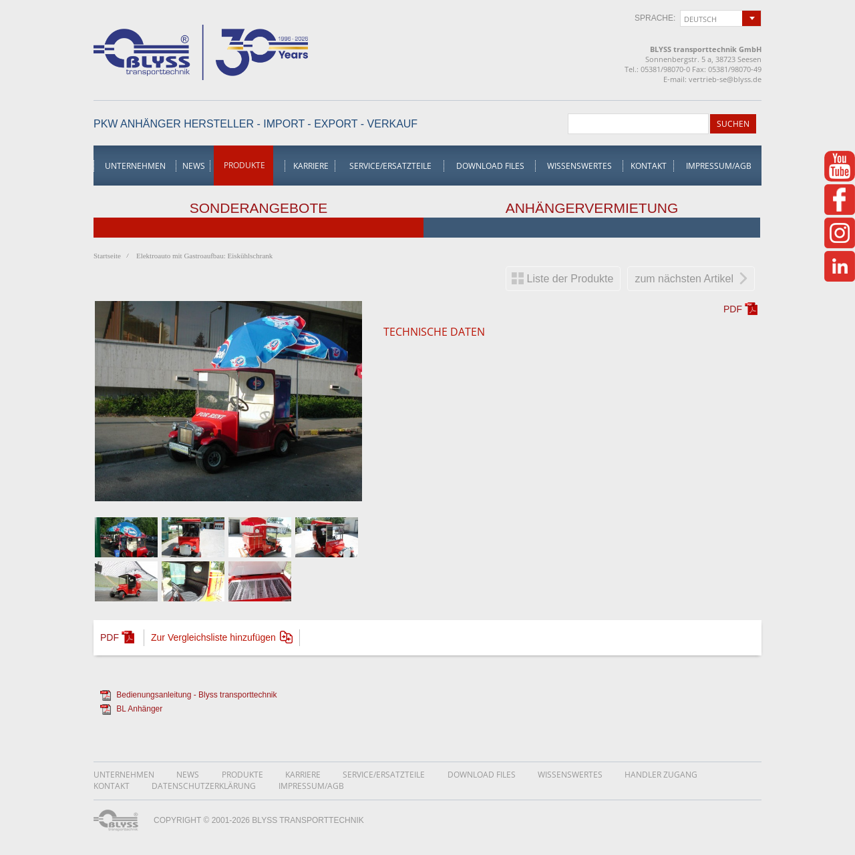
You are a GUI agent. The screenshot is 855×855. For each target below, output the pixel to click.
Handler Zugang (661, 774)
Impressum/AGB (718, 166)
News (193, 166)
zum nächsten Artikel (684, 278)
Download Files (490, 166)
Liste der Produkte (570, 278)
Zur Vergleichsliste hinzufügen (213, 637)
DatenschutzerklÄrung (204, 786)
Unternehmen (135, 166)
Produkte (244, 165)
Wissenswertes (579, 166)
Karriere (311, 166)
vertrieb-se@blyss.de (725, 79)
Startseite (107, 256)
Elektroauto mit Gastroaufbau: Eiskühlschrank (204, 256)
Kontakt (649, 166)
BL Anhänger (139, 709)
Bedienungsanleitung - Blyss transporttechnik (196, 694)
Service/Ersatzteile (390, 166)
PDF (732, 309)
